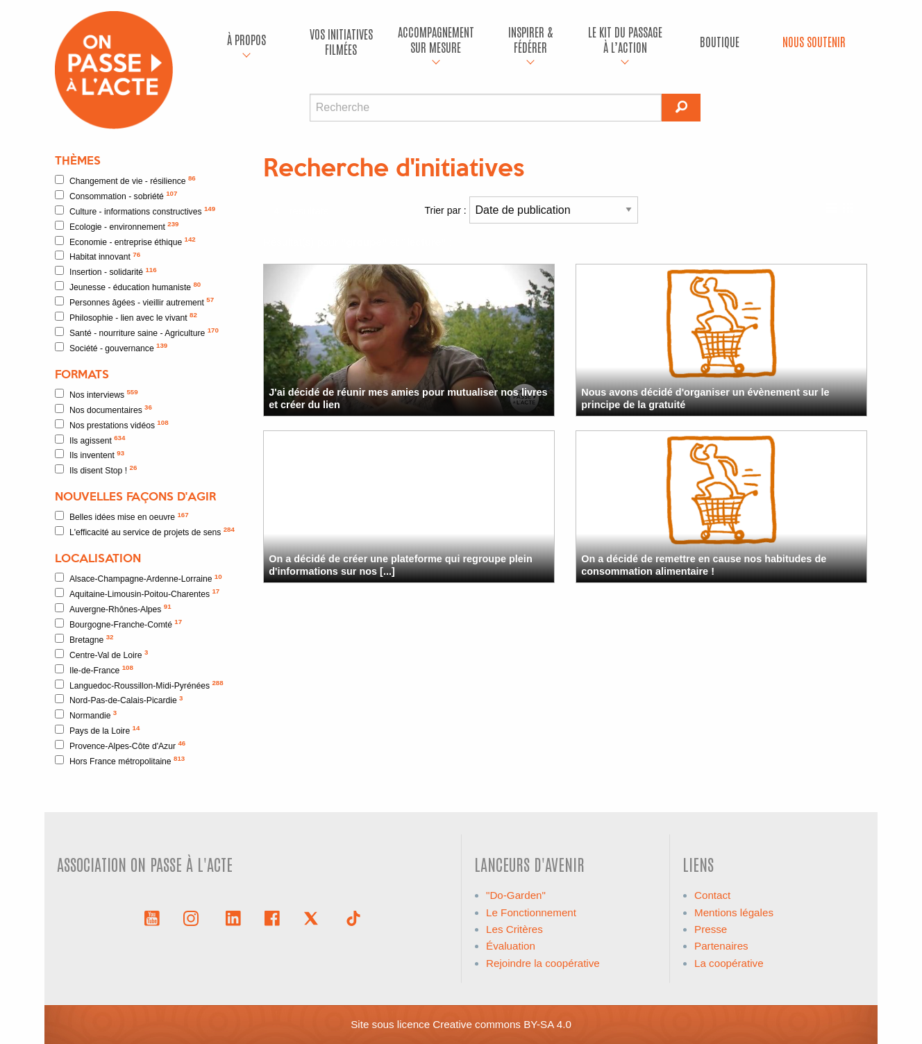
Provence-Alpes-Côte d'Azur (120, 745)
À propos (246, 39)
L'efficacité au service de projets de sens (145, 531)
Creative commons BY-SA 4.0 (502, 1024)
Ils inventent (89, 455)
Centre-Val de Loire (101, 654)
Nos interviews (96, 394)
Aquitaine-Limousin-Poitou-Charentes (137, 593)
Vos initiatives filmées (341, 41)
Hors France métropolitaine (120, 760)
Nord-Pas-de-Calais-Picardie (119, 700)
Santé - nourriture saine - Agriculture (137, 332)
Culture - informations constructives (135, 211)
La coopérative (729, 963)
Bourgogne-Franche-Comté (118, 624)
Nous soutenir (814, 41)
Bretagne (84, 639)
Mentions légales (733, 912)
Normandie (86, 715)
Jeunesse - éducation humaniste (128, 286)
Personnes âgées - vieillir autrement (134, 302)
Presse (710, 929)
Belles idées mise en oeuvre (122, 517)
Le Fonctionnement (531, 912)
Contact (712, 895)
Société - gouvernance (111, 347)
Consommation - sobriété (116, 195)
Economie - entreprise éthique (125, 241)
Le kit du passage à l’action (625, 39)
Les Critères (514, 929)
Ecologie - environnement (116, 226)
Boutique (719, 41)
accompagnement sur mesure (436, 39)
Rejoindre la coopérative (543, 963)
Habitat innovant (97, 256)
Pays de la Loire (97, 730)
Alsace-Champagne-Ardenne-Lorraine (138, 578)
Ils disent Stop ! (96, 469)
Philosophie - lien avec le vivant (126, 317)
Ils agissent (90, 440)
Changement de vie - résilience (125, 180)
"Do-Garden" (516, 895)
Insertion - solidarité (106, 272)
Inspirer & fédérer (530, 39)
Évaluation (510, 946)
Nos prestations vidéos (112, 424)
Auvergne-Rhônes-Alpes (113, 608)
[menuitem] (246, 42)
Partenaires (721, 946)
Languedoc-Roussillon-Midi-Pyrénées (139, 685)
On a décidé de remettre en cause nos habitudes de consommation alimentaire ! (703, 564)
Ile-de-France (94, 669)
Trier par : (531, 210)
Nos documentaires (103, 409)
